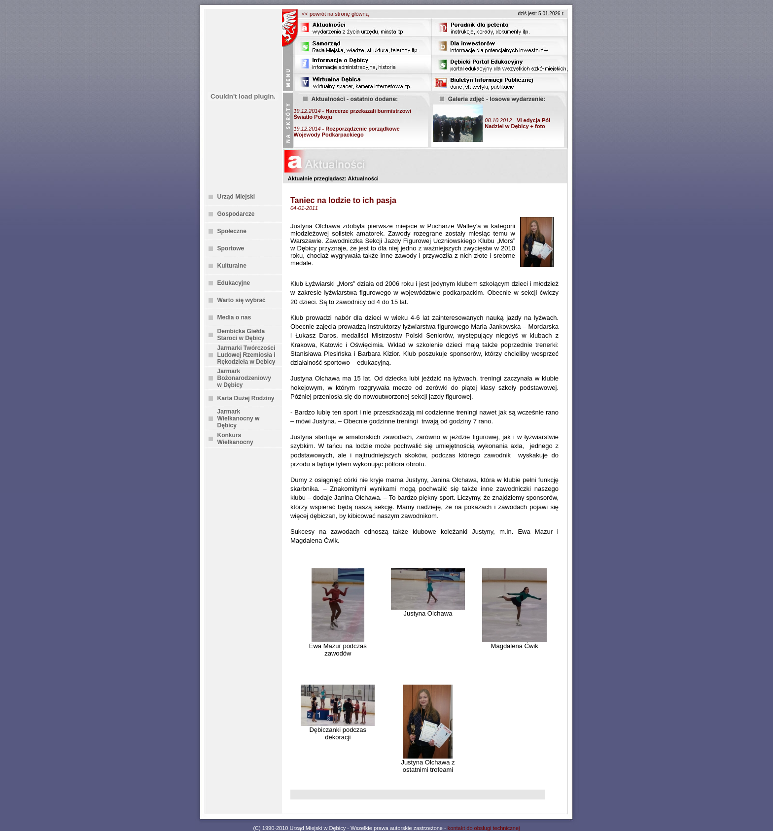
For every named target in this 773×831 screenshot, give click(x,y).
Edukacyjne (233, 282)
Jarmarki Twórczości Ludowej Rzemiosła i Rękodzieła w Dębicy (246, 355)
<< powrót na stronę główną (335, 14)
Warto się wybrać (241, 300)
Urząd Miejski (236, 196)
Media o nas (234, 317)
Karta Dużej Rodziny (246, 398)
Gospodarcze (236, 213)
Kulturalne (231, 265)
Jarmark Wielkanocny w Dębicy (238, 418)
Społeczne (231, 231)
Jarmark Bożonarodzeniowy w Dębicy (244, 378)
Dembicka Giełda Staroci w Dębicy (241, 335)
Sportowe (231, 248)
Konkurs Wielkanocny (235, 439)
